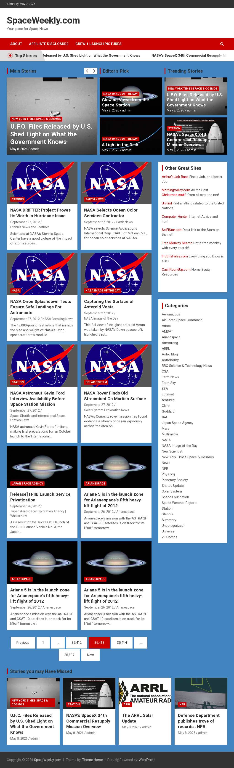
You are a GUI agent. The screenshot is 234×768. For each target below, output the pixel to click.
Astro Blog (170, 354)
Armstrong (170, 343)
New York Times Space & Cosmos (36, 119)
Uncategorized (172, 526)
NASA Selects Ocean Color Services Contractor (111, 212)
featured (168, 400)
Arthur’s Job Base (175, 177)
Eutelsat (168, 394)
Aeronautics (171, 314)
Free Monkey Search (177, 243)
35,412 (77, 643)
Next (90, 655)
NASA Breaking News (58, 319)
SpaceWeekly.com (43, 20)
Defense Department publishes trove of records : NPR (199, 721)
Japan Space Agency (27, 483)
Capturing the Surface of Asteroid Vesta (109, 304)
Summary (169, 520)
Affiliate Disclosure (49, 44)
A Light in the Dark (120, 144)
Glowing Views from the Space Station (125, 102)
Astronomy (170, 360)
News (166, 463)
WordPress (147, 760)
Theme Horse (92, 760)
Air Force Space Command (182, 320)
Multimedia (170, 434)
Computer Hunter (175, 217)
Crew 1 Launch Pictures (98, 44)
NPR (165, 468)
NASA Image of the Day (120, 93)
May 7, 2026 (110, 150)
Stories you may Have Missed (41, 671)
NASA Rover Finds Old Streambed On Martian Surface (115, 395)
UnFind (167, 203)
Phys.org (168, 474)
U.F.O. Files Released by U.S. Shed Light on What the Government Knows (93, 55)
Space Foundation (175, 497)
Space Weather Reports (179, 503)
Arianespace (95, 483)
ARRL (166, 349)
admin (35, 149)
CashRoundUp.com (176, 269)
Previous (22, 643)
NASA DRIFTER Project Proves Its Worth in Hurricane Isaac (40, 212)
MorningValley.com (176, 190)
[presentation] (87, 71)
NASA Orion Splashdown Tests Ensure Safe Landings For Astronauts (40, 307)
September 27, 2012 (25, 222)
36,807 (69, 655)
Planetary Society (175, 480)
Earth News (94, 199)
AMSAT (167, 331)
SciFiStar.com (172, 230)
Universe (168, 531)
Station (174, 128)
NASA (16, 290)
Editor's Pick (116, 71)
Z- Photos (169, 537)
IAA (164, 417)
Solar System (96, 382)
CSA (165, 371)
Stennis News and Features (30, 227)
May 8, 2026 (19, 149)
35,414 (122, 643)
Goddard (168, 411)
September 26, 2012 (25, 506)
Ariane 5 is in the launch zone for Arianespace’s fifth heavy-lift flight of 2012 (114, 500)
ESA (165, 389)
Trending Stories (185, 71)
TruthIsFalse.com (175, 256)
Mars (165, 428)
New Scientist (172, 451)
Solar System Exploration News (106, 410)
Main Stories (23, 71)
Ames (166, 326)
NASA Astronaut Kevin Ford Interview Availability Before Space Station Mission (38, 398)
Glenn (166, 406)
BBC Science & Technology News (187, 366)
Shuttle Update (173, 486)
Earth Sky (169, 383)
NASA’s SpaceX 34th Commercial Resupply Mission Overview (189, 140)
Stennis (18, 199)
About (16, 44)
